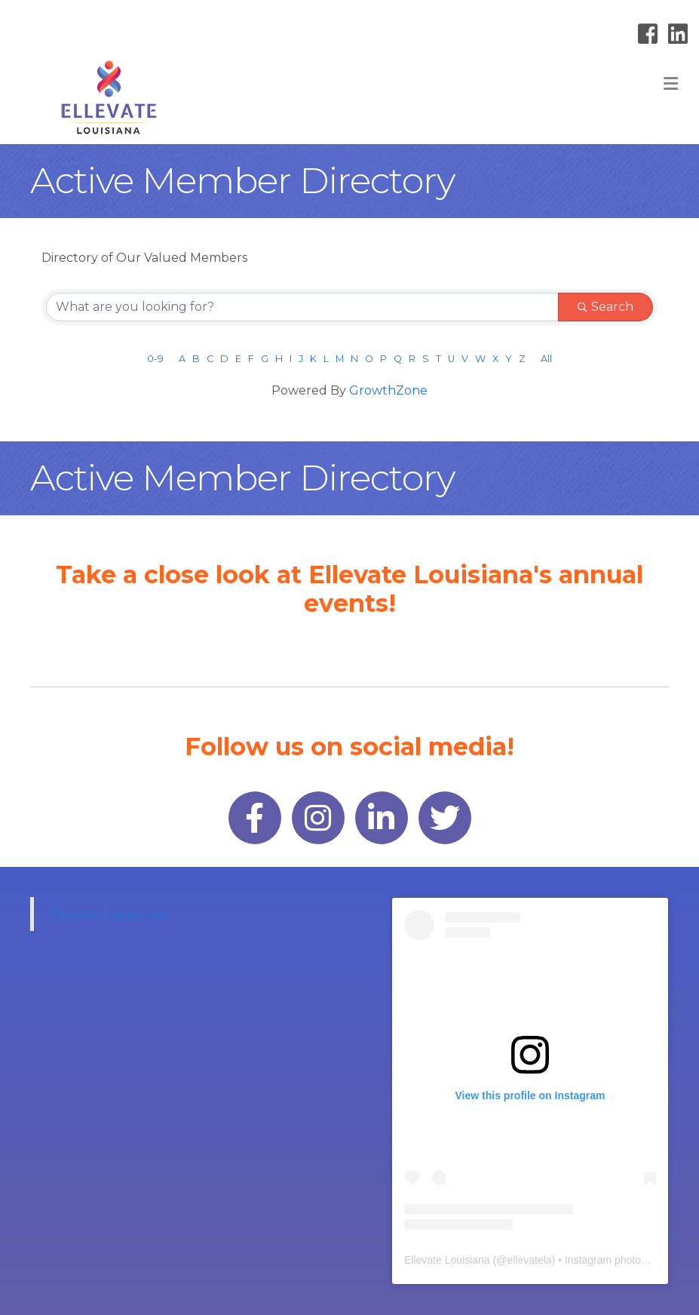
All (546, 358)
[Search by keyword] (302, 307)
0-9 (155, 358)
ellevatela (529, 1260)
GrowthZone (388, 390)
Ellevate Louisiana (108, 914)
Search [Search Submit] (605, 307)
